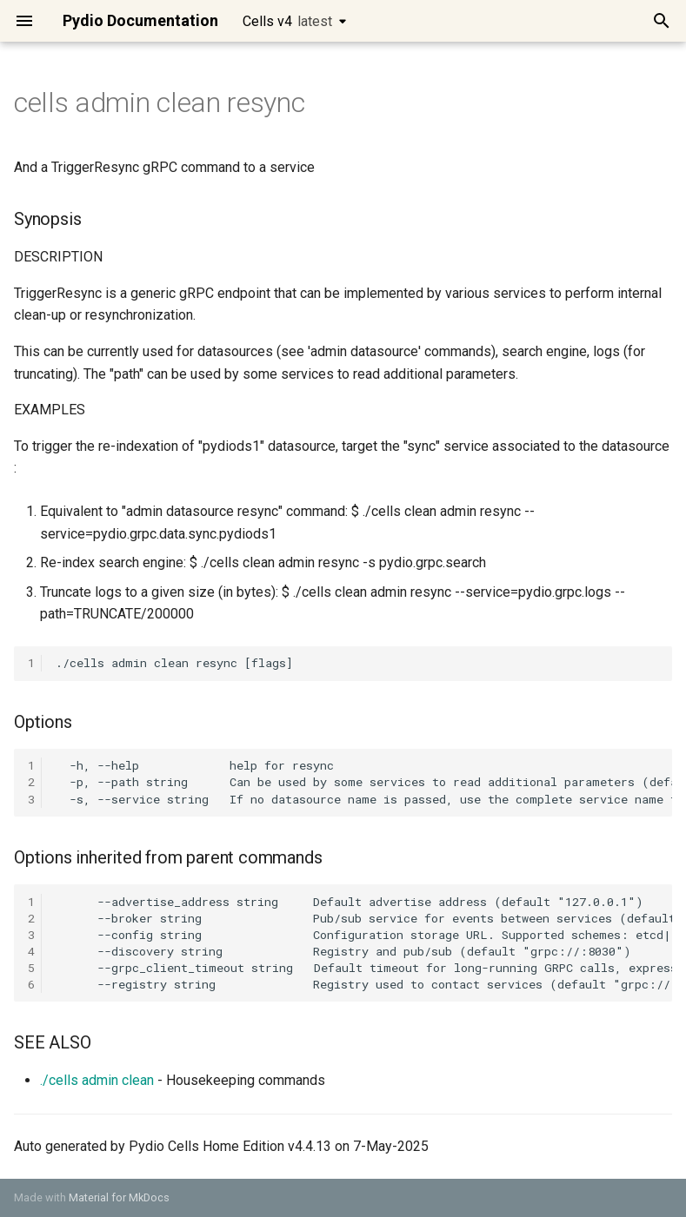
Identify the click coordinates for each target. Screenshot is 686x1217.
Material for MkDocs (119, 1197)
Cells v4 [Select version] (287, 21)
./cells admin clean (97, 1080)
